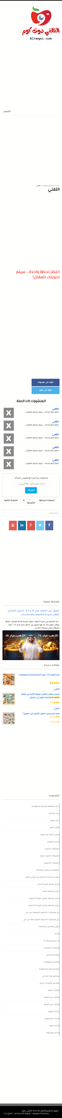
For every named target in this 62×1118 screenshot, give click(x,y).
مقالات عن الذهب (52, 997)
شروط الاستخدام (22, 1113)
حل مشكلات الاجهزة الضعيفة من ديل (42, 912)
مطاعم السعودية (52, 962)
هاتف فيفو (54, 1025)
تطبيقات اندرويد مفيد (50, 856)
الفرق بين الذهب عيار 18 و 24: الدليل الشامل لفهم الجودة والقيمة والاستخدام (34, 613)
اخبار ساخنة (54, 813)
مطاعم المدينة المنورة (49, 969)
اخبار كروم (55, 820)
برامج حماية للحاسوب (50, 834)
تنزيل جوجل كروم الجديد (49, 884)
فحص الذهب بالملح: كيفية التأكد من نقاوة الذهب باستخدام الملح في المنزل (40, 696)
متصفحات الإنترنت (52, 948)
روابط (57, 933)
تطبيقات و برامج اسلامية (48, 870)
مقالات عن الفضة (52, 1004)
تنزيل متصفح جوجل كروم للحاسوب (44, 905)
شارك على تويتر (46, 390)
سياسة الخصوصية (40, 1113)
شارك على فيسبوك (45, 382)
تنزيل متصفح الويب (51, 891)
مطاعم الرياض (53, 955)
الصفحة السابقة (46, 500)
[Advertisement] (31, 72)
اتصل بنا (9, 1113)
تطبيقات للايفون (52, 863)
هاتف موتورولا (53, 1032)
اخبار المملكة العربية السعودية (46, 806)
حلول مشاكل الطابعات (49, 926)
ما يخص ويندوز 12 (51, 940)
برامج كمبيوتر (53, 841)
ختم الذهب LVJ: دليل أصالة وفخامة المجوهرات (39, 675)
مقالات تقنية (54, 990)
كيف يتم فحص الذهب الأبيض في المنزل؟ (41, 713)
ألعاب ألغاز (55, 827)
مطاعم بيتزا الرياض (51, 976)
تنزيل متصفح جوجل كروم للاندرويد (44, 898)
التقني (55, 409)
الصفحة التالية (11, 500)
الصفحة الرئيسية (29, 502)
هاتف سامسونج (52, 1018)
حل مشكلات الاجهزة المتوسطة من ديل (41, 919)
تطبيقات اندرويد (52, 848)
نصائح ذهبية (54, 1011)
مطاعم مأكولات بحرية (50, 983)
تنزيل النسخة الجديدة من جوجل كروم (43, 877)
